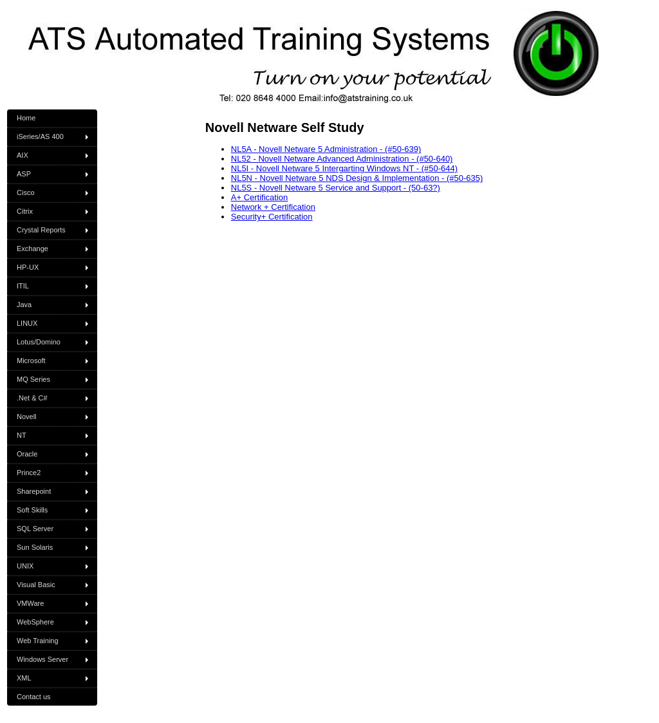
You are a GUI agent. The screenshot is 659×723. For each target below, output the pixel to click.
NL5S (241, 187)
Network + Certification (273, 207)
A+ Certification (259, 197)
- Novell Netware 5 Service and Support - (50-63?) (346, 187)
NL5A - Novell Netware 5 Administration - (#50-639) (326, 149)
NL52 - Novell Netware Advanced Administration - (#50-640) (342, 159)
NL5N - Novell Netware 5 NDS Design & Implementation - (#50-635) (357, 178)
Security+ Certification (272, 216)
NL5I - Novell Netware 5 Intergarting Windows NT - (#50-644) (344, 168)
